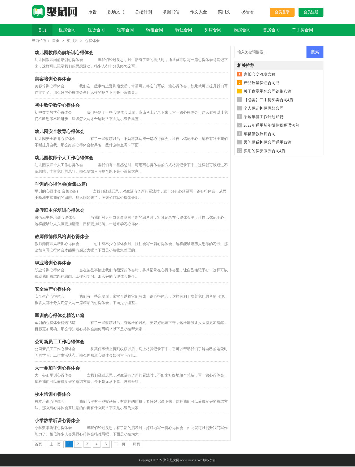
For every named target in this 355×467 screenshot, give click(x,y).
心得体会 (92, 41)
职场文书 (115, 12)
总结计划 (143, 12)
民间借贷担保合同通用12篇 (267, 143)
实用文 (224, 12)
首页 (42, 30)
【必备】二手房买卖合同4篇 (268, 100)
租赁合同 (96, 30)
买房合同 (212, 30)
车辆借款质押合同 (259, 134)
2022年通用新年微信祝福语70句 (271, 126)
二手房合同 (302, 30)
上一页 (55, 445)
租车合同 (125, 30)
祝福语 (247, 12)
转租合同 (154, 30)
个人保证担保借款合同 (263, 109)
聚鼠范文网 (171, 460)
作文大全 (198, 12)
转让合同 (183, 30)
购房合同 (242, 30)
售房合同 (271, 30)
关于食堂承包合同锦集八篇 (267, 92)
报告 (92, 12)
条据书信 (171, 12)
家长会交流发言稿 (259, 75)
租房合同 (67, 30)
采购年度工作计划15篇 (263, 117)
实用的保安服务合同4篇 (265, 151)
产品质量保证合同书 (261, 83)
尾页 (136, 445)
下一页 (119, 445)
